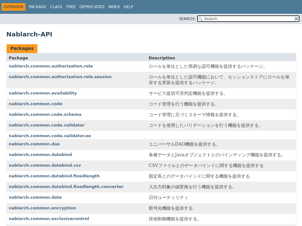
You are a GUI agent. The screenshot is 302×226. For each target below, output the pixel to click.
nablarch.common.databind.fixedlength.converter (66, 186)
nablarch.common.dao (34, 144)
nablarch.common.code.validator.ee (50, 135)
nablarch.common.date (35, 197)
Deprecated (92, 7)
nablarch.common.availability (43, 93)
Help (128, 7)
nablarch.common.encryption (42, 208)
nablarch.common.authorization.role (51, 66)
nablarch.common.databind (40, 154)
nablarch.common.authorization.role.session (60, 76)
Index (114, 7)
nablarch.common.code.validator (46, 125)
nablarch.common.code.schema (45, 114)
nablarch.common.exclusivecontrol (49, 218)
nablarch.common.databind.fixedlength (54, 176)
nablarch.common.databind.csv (45, 165)
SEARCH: (187, 19)
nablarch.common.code (35, 103)
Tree (71, 7)
